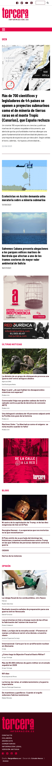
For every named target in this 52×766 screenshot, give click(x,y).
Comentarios (8, 744)
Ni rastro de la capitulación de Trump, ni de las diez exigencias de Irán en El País (25, 523)
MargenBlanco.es (14, 758)
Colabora (7, 738)
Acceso (5, 761)
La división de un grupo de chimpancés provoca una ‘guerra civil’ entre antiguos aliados (25, 377)
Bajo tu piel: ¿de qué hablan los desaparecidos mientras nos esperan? (23, 391)
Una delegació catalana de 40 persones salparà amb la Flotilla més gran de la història (26, 414)
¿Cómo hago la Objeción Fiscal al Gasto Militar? (23, 654)
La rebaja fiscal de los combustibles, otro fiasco (24, 598)
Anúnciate (7, 741)
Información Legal (12, 746)
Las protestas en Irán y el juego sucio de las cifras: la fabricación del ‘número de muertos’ (25, 621)
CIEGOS (5, 550)
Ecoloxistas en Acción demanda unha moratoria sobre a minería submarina (23, 198)
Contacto (7, 735)
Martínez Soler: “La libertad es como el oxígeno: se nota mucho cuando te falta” (25, 425)
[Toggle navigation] (3, 29)
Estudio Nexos (37, 758)
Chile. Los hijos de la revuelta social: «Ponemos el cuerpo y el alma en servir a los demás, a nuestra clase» (24, 632)
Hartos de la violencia (12, 556)
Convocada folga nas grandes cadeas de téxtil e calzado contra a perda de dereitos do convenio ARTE (24, 402)
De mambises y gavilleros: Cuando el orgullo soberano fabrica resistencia (22, 693)
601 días (5, 673)
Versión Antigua (10, 749)
